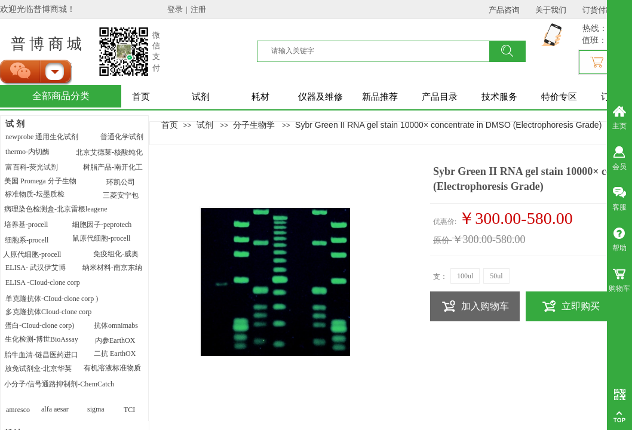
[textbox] (380, 50)
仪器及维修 (320, 97)
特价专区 (559, 97)
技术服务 (499, 97)
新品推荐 (380, 97)
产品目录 (440, 97)
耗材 (260, 97)
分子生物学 (254, 125)
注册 (198, 9)
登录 (175, 9)
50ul (496, 276)
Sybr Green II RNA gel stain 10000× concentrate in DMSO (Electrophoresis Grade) (448, 125)
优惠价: (444, 221)
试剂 (201, 97)
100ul (465, 276)
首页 (141, 97)
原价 (441, 240)
